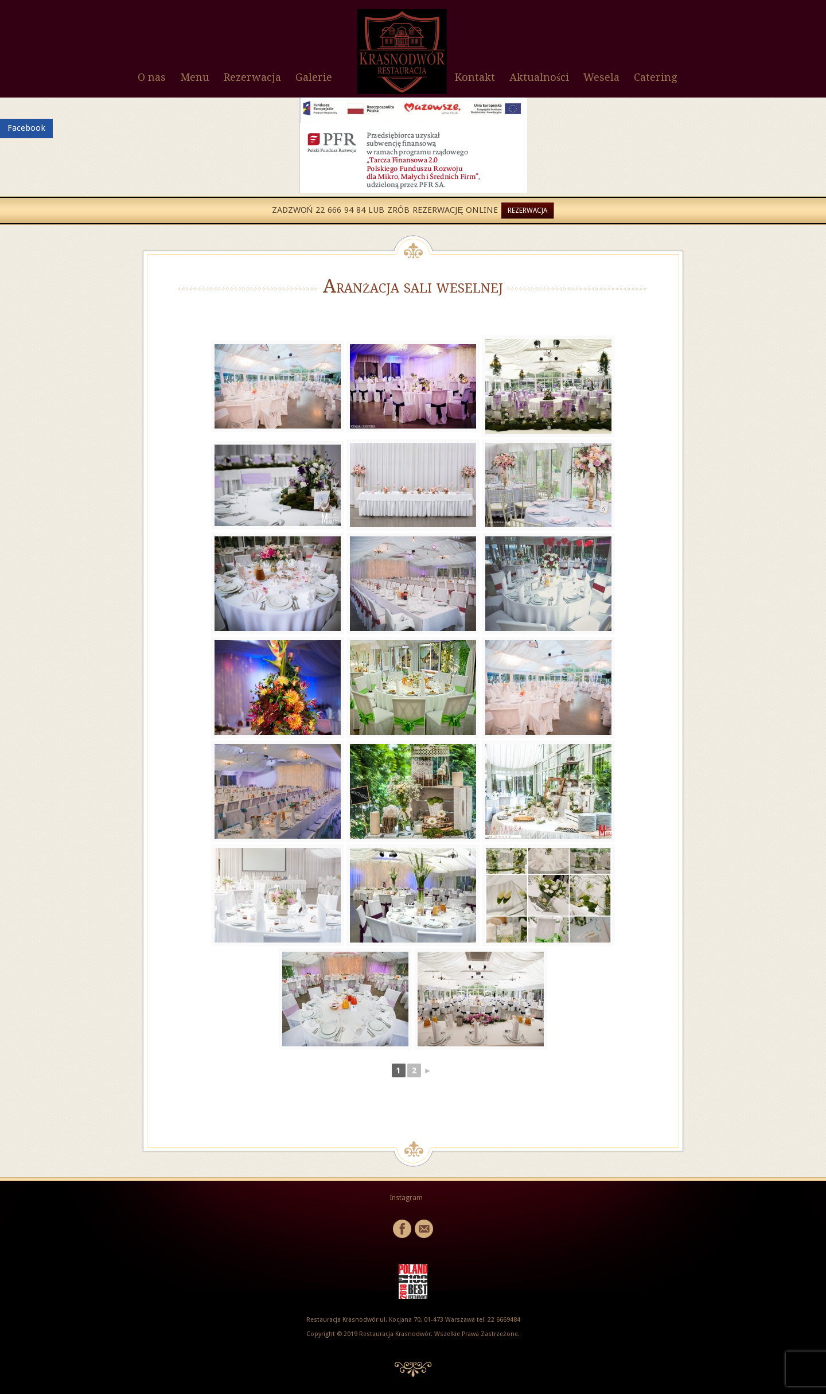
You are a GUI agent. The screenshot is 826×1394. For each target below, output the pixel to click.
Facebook (26, 128)
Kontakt (475, 77)
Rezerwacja (252, 77)
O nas (152, 77)
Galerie (313, 77)
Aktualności (539, 77)
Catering (655, 77)
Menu (194, 77)
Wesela (601, 77)
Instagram (406, 1198)
